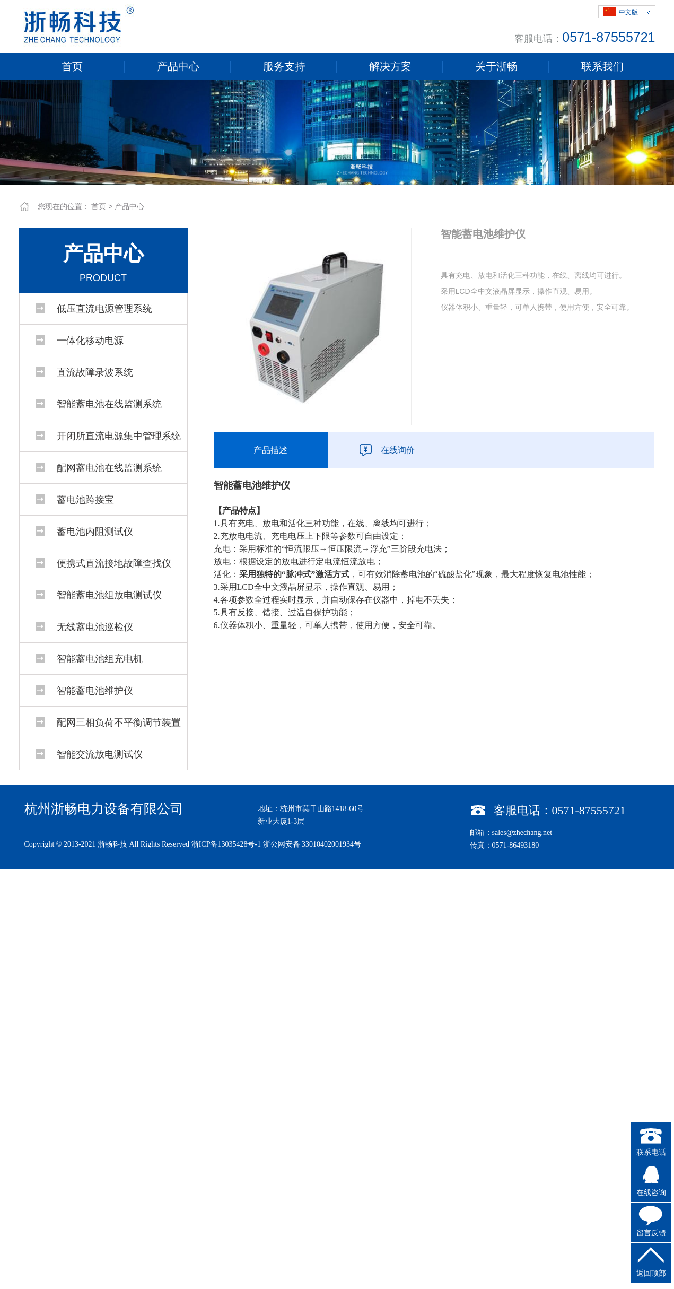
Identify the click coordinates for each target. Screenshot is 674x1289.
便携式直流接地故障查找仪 (114, 563)
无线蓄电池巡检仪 (95, 627)
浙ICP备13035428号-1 (226, 844)
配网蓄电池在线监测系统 (109, 468)
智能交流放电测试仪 (100, 754)
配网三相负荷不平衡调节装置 (119, 722)
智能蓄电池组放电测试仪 (109, 595)
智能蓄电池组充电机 (100, 659)
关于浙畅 (496, 66)
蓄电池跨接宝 (85, 499)
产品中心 (178, 66)
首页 (72, 66)
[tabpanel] (337, 132)
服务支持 (284, 66)
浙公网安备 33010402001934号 (312, 844)
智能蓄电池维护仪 (95, 690)
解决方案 (390, 66)
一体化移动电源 (90, 340)
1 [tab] (337, 177)
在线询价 (398, 450)
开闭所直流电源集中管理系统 (119, 436)
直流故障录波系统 (95, 372)
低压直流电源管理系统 (104, 308)
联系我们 (602, 66)
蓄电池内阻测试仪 (95, 531)
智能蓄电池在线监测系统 (109, 404)
